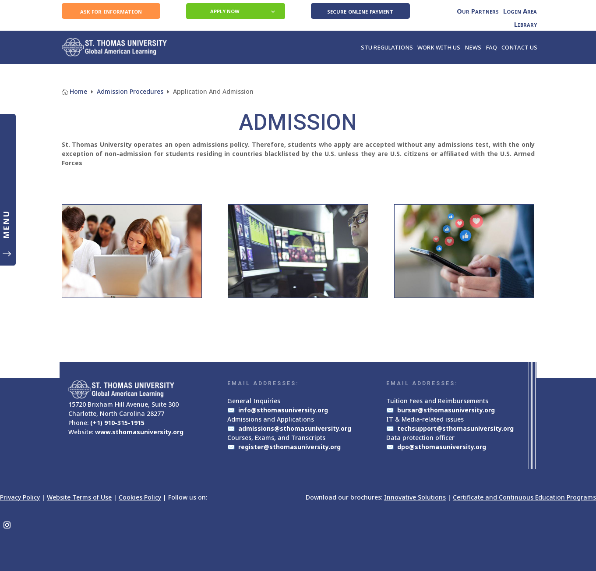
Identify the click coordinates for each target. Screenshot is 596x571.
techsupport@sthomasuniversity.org (455, 428)
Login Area (520, 11)
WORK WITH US (438, 47)
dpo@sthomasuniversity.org (441, 447)
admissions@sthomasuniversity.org (294, 428)
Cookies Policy (140, 497)
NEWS (473, 47)
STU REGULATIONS (387, 47)
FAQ (491, 47)
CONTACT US (519, 47)
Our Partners (478, 11)
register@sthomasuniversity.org (289, 447)
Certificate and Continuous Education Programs (524, 497)
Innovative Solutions (415, 497)
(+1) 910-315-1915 (117, 422)
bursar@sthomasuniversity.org (446, 410)
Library (525, 24)
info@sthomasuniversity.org (283, 410)
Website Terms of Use (79, 497)
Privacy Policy (20, 497)
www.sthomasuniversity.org (139, 432)
